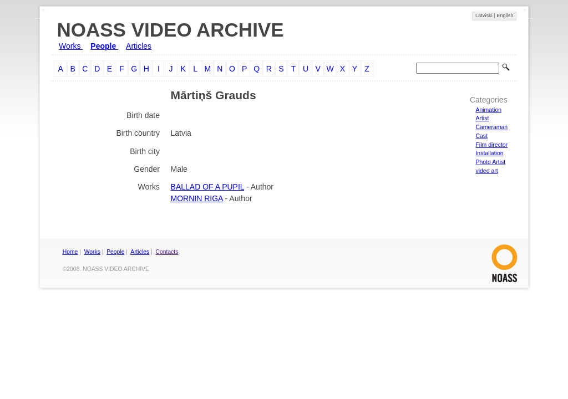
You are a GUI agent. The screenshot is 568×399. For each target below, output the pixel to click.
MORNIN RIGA (197, 198)
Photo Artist (490, 161)
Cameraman (491, 127)
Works (71, 46)
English (504, 15)
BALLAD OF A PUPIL (208, 186)
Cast (481, 135)
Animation (488, 109)
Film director (491, 144)
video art (486, 170)
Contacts (167, 252)
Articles (138, 46)
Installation (489, 153)
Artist (482, 118)
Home (70, 252)
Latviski (484, 15)
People (104, 46)
